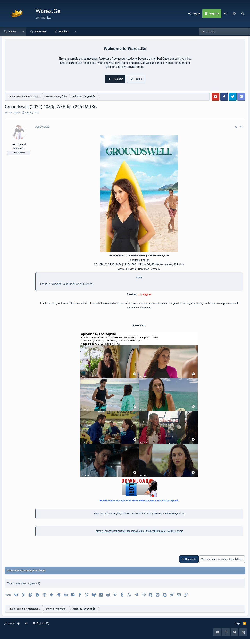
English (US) (41, 623)
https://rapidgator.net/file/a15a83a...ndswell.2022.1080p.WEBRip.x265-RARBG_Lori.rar (139, 513)
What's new (40, 31)
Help (237, 623)
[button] (234, 13)
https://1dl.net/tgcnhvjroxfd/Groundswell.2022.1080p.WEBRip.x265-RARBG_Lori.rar (139, 531)
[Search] (242, 13)
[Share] (236, 127)
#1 (241, 127)
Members (64, 31)
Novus (9, 623)
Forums (13, 31)
